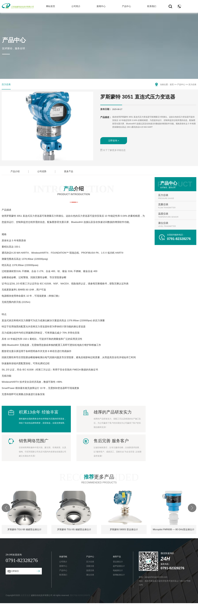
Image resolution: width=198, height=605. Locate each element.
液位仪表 (90, 575)
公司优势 (41, 171)
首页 (172, 84)
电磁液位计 (118, 570)
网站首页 (50, 6)
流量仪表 (90, 566)
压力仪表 (6, 84)
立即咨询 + (113, 140)
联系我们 (151, 6)
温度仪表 (90, 570)
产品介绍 (15, 171)
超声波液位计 (119, 566)
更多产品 (68, 171)
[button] (6, 508)
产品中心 (126, 6)
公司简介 (75, 6)
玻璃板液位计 (119, 575)
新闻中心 (101, 6)
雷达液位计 (118, 562)
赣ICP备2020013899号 (80, 595)
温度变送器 (25, 595)
